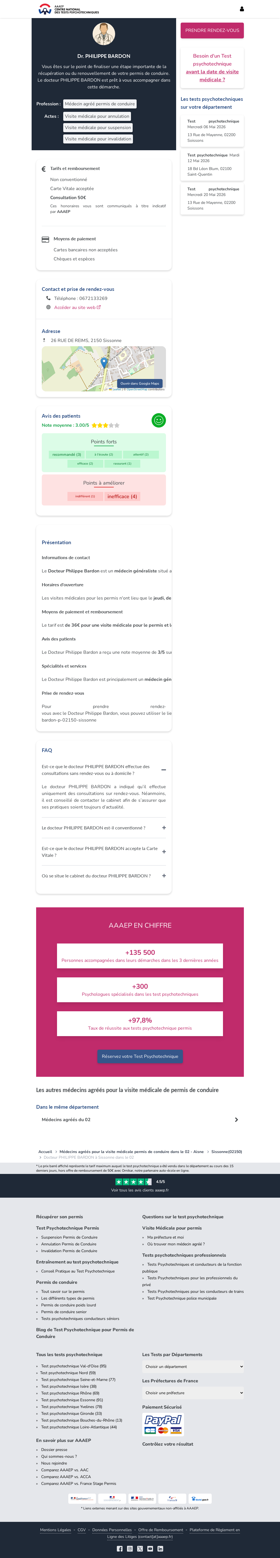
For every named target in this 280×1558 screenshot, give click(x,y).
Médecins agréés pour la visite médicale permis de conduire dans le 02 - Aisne (132, 1151)
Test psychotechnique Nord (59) (68, 1373)
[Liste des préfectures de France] (193, 1393)
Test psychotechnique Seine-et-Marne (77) (78, 1379)
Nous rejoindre (54, 1463)
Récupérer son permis (59, 1217)
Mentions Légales (55, 1530)
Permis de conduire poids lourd (68, 1305)
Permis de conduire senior (64, 1312)
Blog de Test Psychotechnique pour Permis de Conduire (85, 1333)
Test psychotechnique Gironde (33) (71, 1413)
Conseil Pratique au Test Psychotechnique (78, 1271)
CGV (82, 1530)
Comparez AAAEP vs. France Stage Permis (78, 1483)
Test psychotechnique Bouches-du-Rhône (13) (81, 1420)
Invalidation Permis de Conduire (69, 1251)
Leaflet (115, 389)
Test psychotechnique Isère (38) (69, 1386)
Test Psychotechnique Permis (67, 1228)
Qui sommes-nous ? (59, 1456)
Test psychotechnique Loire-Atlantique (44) (79, 1427)
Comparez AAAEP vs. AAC (64, 1470)
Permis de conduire (56, 1282)
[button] (104, 363)
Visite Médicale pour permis (172, 1228)
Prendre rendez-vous (212, 30)
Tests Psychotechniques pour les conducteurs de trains (195, 1291)
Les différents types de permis (68, 1298)
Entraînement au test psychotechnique (77, 1262)
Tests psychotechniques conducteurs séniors (80, 1318)
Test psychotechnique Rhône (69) (70, 1393)
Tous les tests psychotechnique (69, 1355)
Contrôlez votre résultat (167, 1444)
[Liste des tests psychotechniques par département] (193, 1366)
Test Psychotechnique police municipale (181, 1298)
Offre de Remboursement (160, 1530)
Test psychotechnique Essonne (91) (72, 1400)
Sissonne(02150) (226, 1151)
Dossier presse (54, 1449)
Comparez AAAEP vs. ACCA (66, 1476)
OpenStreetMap (137, 389)
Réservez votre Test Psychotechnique (140, 1056)
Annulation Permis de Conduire (68, 1244)
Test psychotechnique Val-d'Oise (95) (73, 1366)
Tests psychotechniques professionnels (184, 1255)
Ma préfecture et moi (165, 1237)
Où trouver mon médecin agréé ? (176, 1244)
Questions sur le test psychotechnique (183, 1217)
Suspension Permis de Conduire (69, 1237)
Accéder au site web (77, 307)
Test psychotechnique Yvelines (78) (71, 1406)
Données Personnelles (112, 1530)
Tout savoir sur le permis (63, 1291)
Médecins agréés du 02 (66, 1120)
